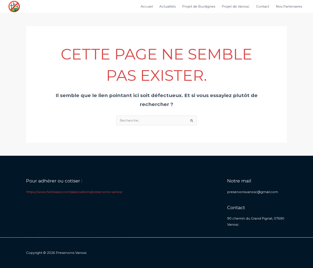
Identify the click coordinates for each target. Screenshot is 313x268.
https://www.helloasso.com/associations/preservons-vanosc (74, 192)
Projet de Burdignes (198, 6)
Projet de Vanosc (236, 6)
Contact (262, 6)
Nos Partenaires (289, 6)
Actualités (167, 6)
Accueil (147, 6)
